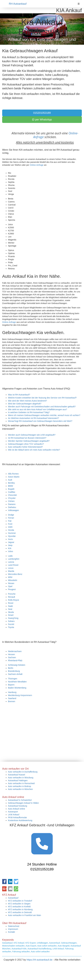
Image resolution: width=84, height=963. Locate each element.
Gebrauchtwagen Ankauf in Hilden (23, 803)
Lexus (10, 568)
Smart (10, 615)
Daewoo (11, 504)
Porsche (11, 594)
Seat (10, 609)
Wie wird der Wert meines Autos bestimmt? (27, 401)
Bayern (11, 685)
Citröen (11, 501)
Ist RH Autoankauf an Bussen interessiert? (27, 438)
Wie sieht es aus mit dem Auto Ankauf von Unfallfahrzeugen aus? (37, 409)
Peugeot (12, 589)
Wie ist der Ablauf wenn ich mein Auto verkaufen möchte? (34, 450)
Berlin (10, 668)
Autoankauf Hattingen (18, 780)
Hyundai (11, 536)
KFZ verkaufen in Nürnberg (20, 909)
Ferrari (11, 518)
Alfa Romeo (13, 474)
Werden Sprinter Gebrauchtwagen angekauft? (28, 441)
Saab (10, 606)
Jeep (10, 545)
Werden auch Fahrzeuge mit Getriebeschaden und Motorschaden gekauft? (42, 406)
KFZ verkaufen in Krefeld (19, 906)
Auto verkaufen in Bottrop (19, 786)
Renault (11, 597)
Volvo (10, 551)
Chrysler (12, 498)
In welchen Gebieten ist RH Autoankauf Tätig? (29, 412)
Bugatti (11, 489)
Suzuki (11, 624)
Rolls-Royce (13, 600)
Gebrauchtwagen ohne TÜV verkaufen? (26, 444)
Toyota (11, 627)
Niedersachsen (15, 651)
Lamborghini (13, 559)
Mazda (11, 571)
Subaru (11, 621)
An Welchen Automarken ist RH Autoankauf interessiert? (33, 418)
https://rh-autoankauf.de (39, 959)
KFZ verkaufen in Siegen (19, 903)
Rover (10, 603)
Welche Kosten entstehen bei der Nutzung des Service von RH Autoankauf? (42, 398)
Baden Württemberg (17, 688)
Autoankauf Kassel (16, 775)
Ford (10, 524)
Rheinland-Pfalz (15, 660)
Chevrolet (12, 495)
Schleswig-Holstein (16, 665)
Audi (10, 480)
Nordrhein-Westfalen (17, 681)
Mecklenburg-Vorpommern (20, 695)
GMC (10, 527)
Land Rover (13, 565)
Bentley (11, 483)
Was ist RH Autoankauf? (19, 394)
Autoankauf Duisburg (17, 806)
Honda (11, 530)
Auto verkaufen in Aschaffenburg (22, 772)
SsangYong (13, 618)
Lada (10, 556)
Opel (10, 586)
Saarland (12, 698)
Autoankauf (13, 898)
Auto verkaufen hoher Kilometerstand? (25, 447)
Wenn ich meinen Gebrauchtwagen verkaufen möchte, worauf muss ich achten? (44, 415)
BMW (10, 486)
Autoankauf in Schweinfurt (20, 800)
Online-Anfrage (37, 165)
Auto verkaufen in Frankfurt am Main (24, 915)
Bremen (11, 701)
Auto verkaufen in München (20, 789)
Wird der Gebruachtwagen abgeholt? (24, 403)
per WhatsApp (42, 119)
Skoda (11, 612)
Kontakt (11, 932)
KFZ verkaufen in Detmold (20, 912)
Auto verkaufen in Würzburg (20, 777)
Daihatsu (12, 507)
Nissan (11, 583)
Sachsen (12, 657)
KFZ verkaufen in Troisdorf (20, 901)
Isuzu (10, 539)
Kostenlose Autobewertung (20, 820)
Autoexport (13, 812)
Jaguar (11, 542)
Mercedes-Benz (15, 574)
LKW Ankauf (13, 814)
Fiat (9, 521)
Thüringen (12, 678)
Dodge (11, 515)
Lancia (11, 562)
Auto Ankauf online (16, 809)
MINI (10, 577)
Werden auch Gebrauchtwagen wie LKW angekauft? (31, 435)
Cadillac (11, 492)
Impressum (13, 929)
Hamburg (12, 692)
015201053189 (42, 112)
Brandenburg (14, 671)
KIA (9, 548)
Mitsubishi (12, 580)
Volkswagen (13, 510)
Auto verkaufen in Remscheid (21, 783)
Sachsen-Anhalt (15, 674)
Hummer (12, 533)
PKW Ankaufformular (17, 817)
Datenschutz (13, 926)
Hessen (11, 654)
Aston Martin (14, 477)
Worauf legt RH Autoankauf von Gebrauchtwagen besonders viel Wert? (40, 421)
